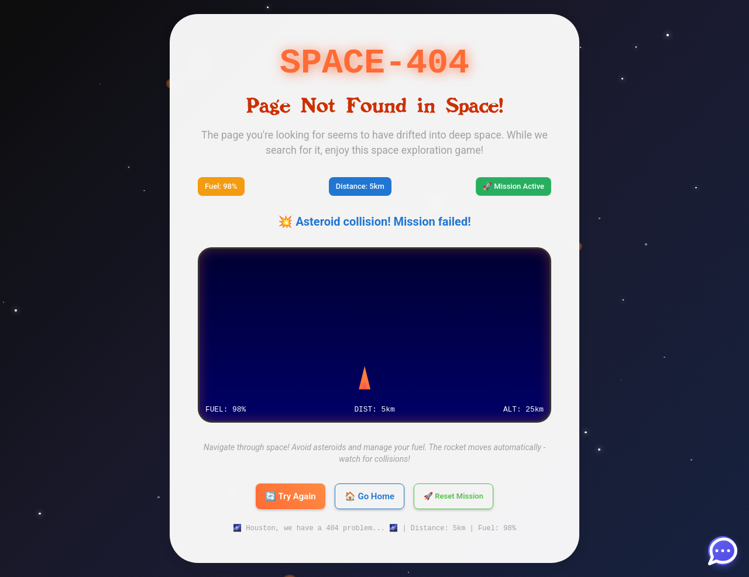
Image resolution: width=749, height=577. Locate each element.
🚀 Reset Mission (453, 496)
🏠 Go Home (369, 496)
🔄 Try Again (290, 496)
